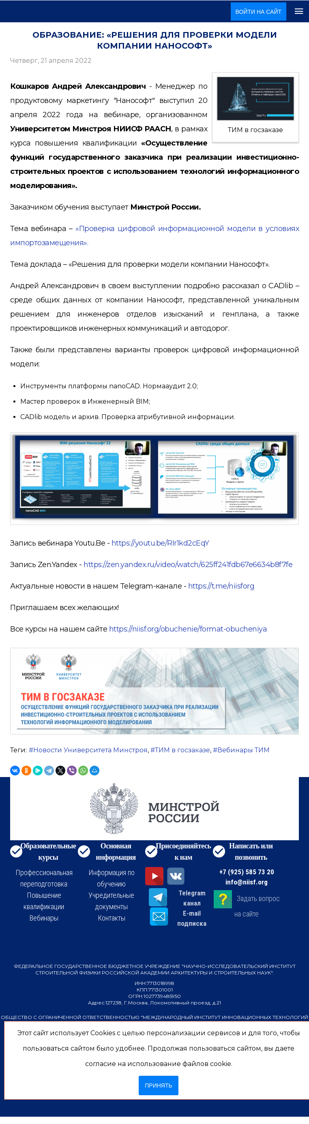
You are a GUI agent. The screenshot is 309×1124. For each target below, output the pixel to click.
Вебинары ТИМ (243, 750)
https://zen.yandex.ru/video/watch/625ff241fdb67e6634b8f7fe (188, 564)
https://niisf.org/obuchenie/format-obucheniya (188, 629)
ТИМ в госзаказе (182, 750)
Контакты (111, 918)
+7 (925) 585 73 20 (246, 872)
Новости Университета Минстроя (90, 750)
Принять (158, 1085)
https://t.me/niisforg (221, 586)
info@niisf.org (246, 882)
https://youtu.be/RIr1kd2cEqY (160, 543)
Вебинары (44, 918)
